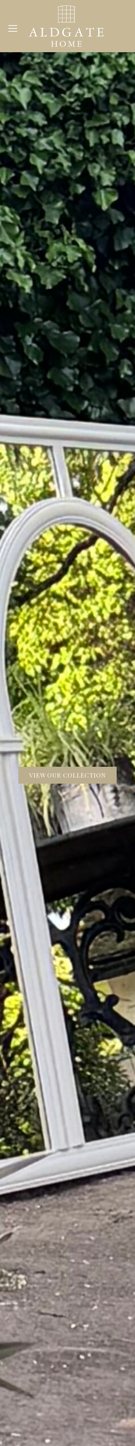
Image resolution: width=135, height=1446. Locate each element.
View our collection (67, 775)
